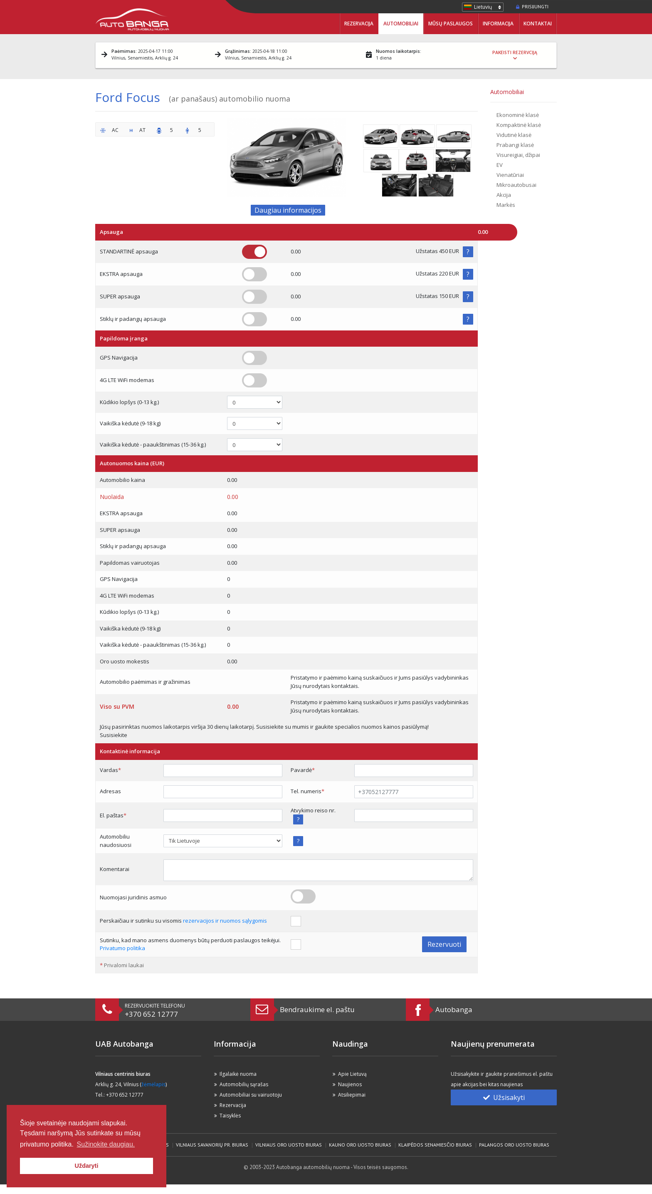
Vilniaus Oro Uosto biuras (288, 1145)
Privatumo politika (122, 948)
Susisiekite (113, 735)
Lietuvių (483, 6)
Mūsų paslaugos (450, 23)
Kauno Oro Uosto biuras (360, 1145)
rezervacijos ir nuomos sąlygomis (225, 920)
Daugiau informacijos (287, 210)
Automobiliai (400, 23)
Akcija (503, 195)
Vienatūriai (510, 175)
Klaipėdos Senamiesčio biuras (435, 1145)
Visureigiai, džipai (518, 155)
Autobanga (453, 1009)
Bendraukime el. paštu (317, 1009)
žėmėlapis (153, 1084)
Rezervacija (358, 23)
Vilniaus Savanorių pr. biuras (212, 1145)
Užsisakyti (504, 1097)
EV (499, 165)
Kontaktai (538, 23)
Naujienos (350, 1084)
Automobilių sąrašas (244, 1084)
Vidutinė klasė (513, 135)
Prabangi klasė (515, 145)
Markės (505, 205)
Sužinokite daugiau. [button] (106, 1144)
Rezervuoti (444, 944)
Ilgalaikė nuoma (238, 1073)
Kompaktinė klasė (518, 125)
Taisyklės (230, 1115)
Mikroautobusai (516, 185)
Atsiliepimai (352, 1094)
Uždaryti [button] (87, 1165)
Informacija (498, 23)
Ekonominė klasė (517, 115)
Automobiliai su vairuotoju (251, 1094)
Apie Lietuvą (352, 1073)
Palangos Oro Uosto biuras (514, 1145)
